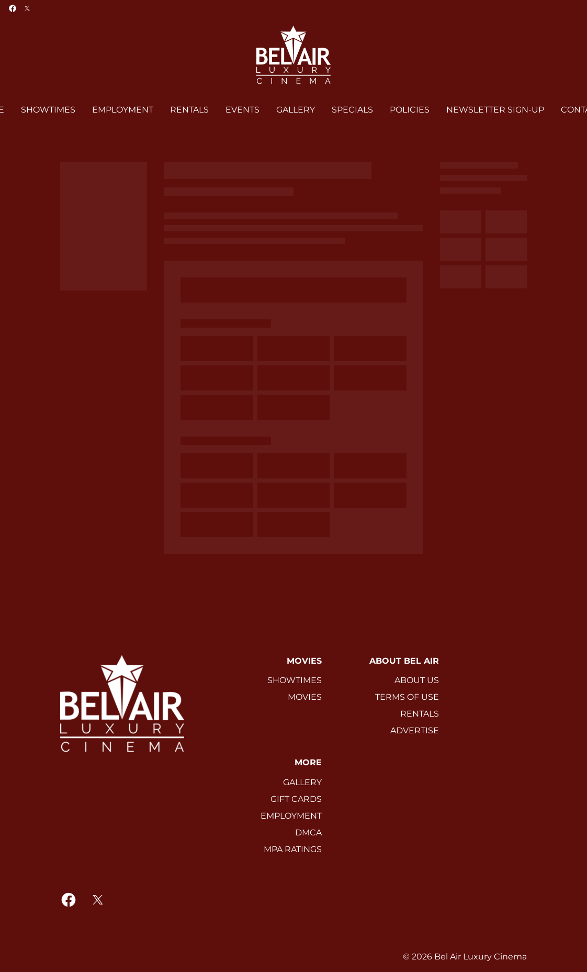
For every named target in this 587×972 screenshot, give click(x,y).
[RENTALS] (189, 110)
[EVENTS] (242, 110)
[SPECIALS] (352, 110)
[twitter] (27, 8)
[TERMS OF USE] (407, 697)
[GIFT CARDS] (296, 799)
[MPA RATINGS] (293, 849)
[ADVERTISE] (414, 730)
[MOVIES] (305, 697)
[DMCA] (308, 832)
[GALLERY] (295, 110)
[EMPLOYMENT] (122, 110)
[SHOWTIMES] (48, 110)
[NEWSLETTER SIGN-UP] (495, 110)
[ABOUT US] (416, 680)
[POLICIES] (410, 110)
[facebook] (12, 8)
